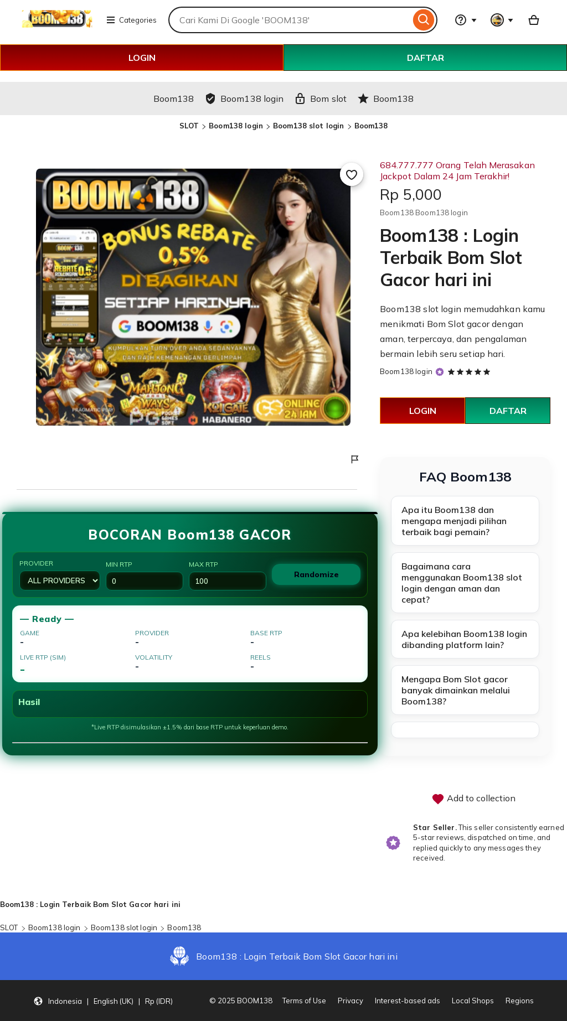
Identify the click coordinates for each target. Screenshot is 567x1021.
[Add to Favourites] (351, 174)
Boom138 (371, 125)
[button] (103, 1000)
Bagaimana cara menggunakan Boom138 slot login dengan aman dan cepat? (461, 583)
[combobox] (289, 20)
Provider (59, 574)
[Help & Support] (465, 20)
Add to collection (473, 799)
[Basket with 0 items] (533, 20)
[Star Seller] (440, 372)
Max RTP (227, 575)
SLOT (189, 125)
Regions (520, 1000)
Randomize (316, 574)
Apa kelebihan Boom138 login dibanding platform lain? (464, 639)
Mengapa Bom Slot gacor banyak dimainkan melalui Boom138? (455, 690)
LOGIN (142, 57)
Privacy (350, 1000)
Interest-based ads (407, 1000)
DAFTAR (425, 57)
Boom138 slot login (308, 125)
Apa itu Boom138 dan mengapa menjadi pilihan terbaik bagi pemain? (454, 520)
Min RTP (144, 575)
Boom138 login (236, 125)
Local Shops (473, 1000)
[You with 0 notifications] (502, 20)
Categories (131, 20)
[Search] (423, 20)
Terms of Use (304, 1000)
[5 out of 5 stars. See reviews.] (470, 371)
